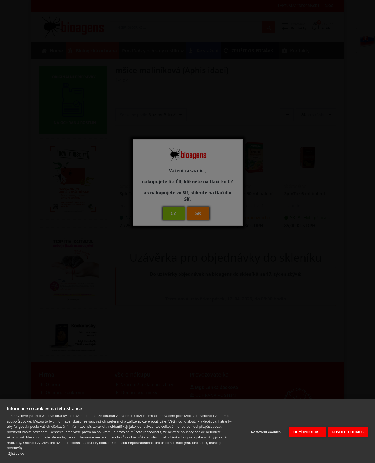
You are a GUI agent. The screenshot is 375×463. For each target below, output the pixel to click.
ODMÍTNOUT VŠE (305, 431)
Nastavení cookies (264, 431)
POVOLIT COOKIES (348, 431)
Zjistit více (16, 453)
